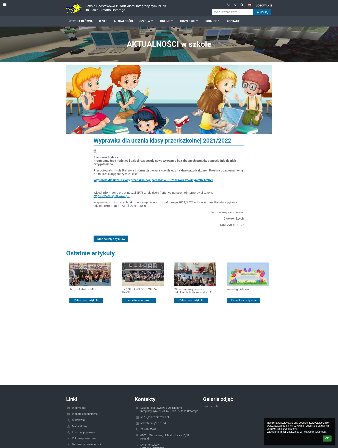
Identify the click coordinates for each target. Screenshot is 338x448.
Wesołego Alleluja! (238, 289)
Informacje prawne (83, 432)
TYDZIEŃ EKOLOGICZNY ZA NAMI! (139, 291)
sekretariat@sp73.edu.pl (155, 423)
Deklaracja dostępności (86, 444)
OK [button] (327, 438)
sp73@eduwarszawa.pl (154, 417)
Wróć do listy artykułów (111, 239)
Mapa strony (79, 426)
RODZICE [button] (213, 21)
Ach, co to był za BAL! (82, 289)
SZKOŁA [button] (146, 21)
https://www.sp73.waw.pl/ (112, 196)
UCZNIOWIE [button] (189, 21)
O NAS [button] (103, 21)
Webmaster (79, 407)
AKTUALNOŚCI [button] (123, 21)
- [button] (235, 4)
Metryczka (78, 419)
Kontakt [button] (233, 21)
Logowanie (264, 5)
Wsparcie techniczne (85, 413)
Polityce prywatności (314, 431)
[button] (249, 5)
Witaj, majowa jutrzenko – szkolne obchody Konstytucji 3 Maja (192, 291)
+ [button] (228, 4)
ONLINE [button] (167, 21)
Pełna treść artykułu (86, 300)
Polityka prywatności (84, 438)
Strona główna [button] (81, 21)
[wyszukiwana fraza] (232, 12)
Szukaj (262, 12)
